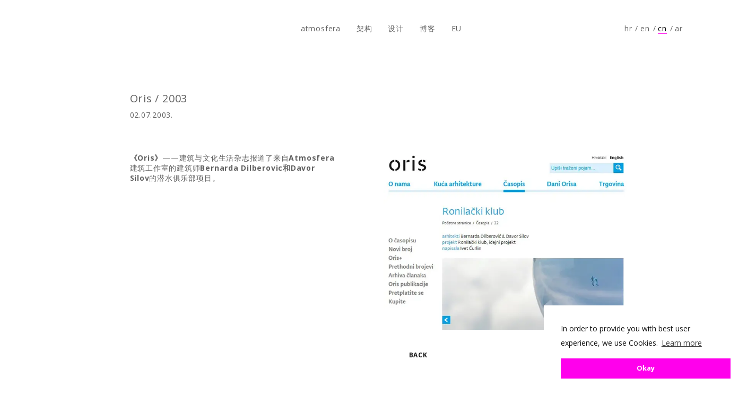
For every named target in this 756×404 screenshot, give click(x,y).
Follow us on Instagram (727, 28)
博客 (428, 28)
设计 (396, 28)
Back (418, 354)
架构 (364, 28)
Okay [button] (646, 368)
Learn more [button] (682, 343)
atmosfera (44, 28)
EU (456, 28)
